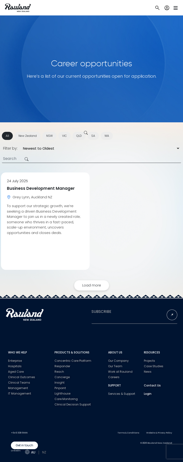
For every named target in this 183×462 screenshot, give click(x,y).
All (7, 136)
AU (33, 452)
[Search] (91, 159)
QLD (79, 136)
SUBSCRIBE (101, 312)
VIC (64, 136)
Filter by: (10, 148)
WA (107, 136)
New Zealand (27, 136)
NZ (44, 452)
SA (93, 136)
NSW (49, 136)
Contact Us (152, 385)
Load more (91, 285)
